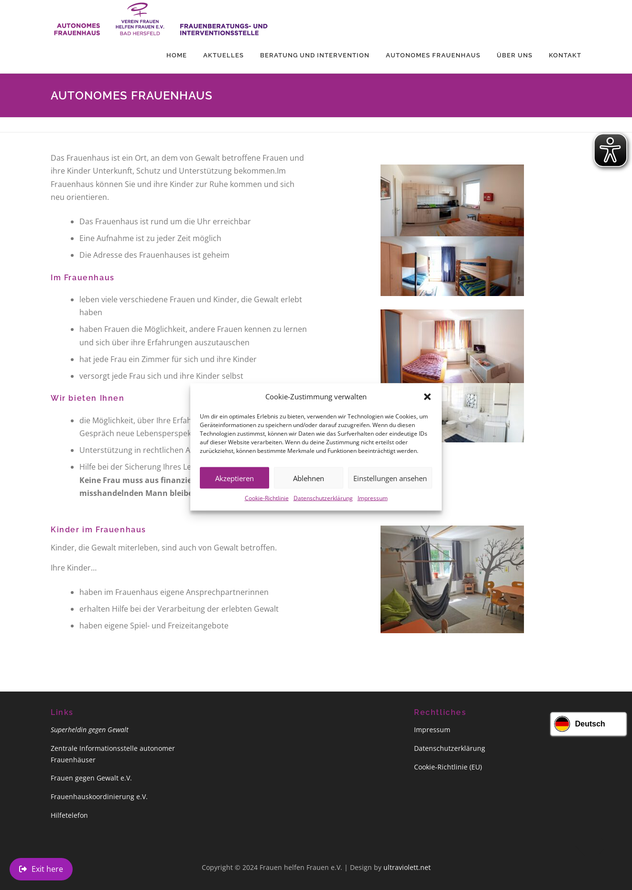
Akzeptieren (234, 490)
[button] (427, 409)
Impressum (373, 511)
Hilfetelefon (69, 815)
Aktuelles (223, 55)
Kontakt (565, 55)
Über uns (515, 55)
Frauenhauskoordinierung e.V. (99, 796)
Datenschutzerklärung (323, 511)
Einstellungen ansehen (390, 490)
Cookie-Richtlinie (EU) (448, 766)
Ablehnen (308, 490)
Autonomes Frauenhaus (433, 55)
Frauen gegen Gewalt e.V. (91, 777)
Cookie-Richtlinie (267, 511)
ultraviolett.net (407, 867)
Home (176, 55)
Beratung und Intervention (315, 55)
